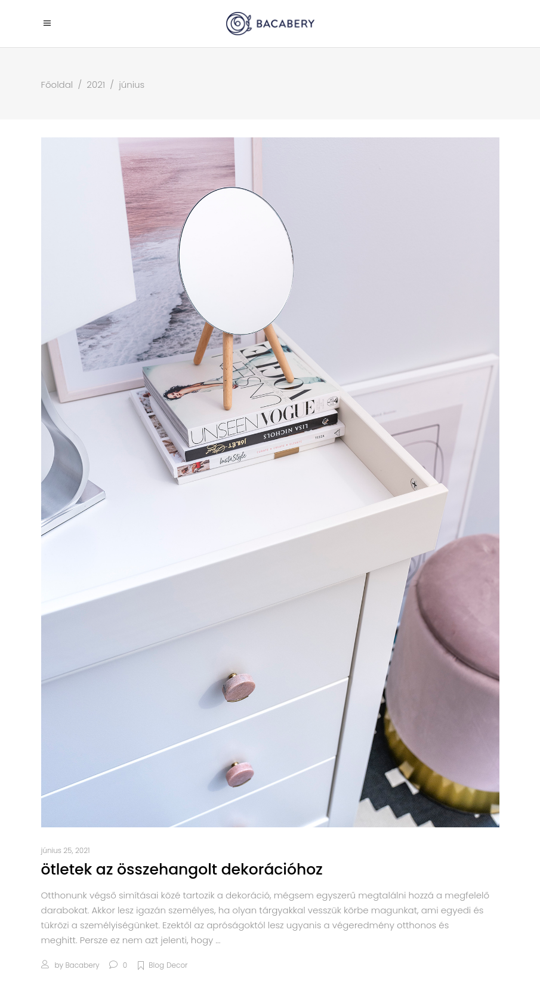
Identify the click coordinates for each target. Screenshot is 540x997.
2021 (96, 84)
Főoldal (57, 84)
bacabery (82, 965)
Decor (176, 965)
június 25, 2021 (65, 850)
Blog (156, 965)
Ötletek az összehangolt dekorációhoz (182, 869)
